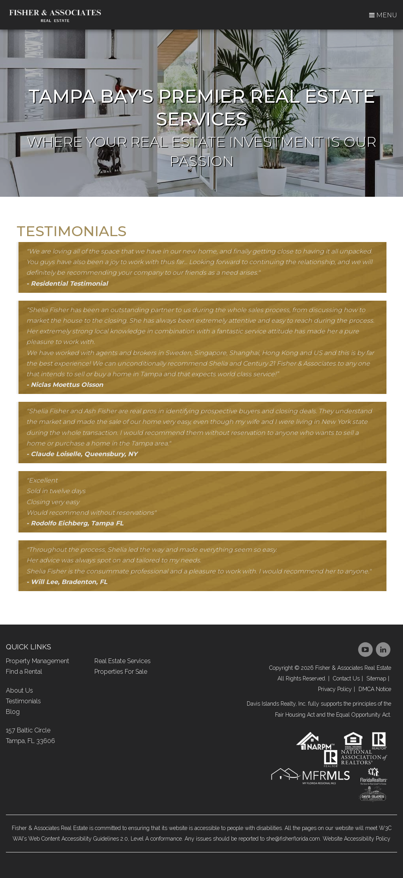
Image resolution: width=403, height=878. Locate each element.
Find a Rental (24, 671)
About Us (19, 690)
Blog (13, 711)
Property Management (37, 661)
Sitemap (376, 678)
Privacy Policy (335, 689)
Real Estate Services (122, 661)
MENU (383, 15)
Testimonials (23, 701)
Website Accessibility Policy (356, 838)
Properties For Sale (120, 671)
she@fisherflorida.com (293, 838)
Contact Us (346, 678)
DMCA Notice (375, 689)
